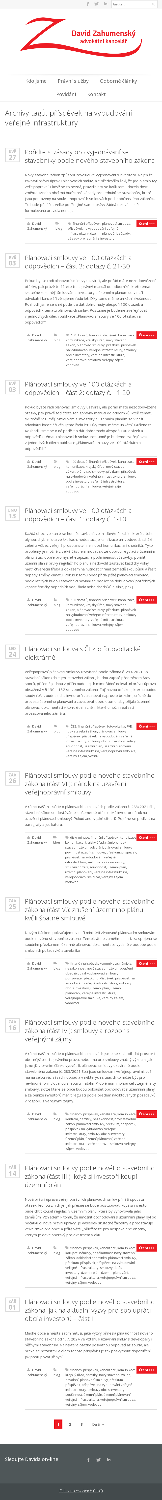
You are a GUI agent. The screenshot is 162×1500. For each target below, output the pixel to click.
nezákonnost (75, 967)
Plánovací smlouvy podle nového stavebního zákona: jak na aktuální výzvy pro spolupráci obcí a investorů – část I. (90, 1309)
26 (12, 780)
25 (12, 906)
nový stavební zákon (81, 730)
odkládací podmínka (91, 1257)
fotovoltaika (116, 725)
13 (12, 515)
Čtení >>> (147, 223)
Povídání (66, 93)
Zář (12, 774)
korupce (71, 1252)
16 (12, 1027)
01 (12, 1306)
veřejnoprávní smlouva (83, 359)
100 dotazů (79, 334)
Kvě (12, 150)
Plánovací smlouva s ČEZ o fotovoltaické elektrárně (83, 652)
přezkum (113, 344)
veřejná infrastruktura (107, 354)
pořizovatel (73, 977)
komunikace (75, 339)
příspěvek (73, 735)
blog (58, 227)
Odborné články (118, 80)
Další (98, 1423)
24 (12, 653)
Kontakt (96, 93)
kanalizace (126, 334)
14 (12, 1172)
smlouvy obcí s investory (106, 740)
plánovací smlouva (116, 223)
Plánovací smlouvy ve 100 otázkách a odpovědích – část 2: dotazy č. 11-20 (78, 387)
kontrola (71, 1118)
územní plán (93, 745)
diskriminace (79, 836)
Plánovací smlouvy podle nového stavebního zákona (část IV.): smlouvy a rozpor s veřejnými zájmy (90, 1030)
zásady (124, 232)
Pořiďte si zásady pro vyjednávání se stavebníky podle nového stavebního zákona (90, 155)
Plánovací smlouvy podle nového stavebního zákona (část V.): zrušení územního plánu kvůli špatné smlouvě (90, 909)
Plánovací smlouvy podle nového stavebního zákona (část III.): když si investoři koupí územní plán (90, 1175)
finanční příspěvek (87, 223)
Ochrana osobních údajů (81, 1490)
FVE (129, 725)
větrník (93, 755)
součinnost (74, 745)
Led (12, 647)
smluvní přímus (76, 866)
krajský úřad (95, 339)
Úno (12, 509)
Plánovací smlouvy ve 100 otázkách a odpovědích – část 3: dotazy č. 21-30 (78, 261)
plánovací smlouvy (91, 344)
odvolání (96, 846)
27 (12, 156)
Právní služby (73, 80)
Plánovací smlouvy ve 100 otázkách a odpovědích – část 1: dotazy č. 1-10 (78, 514)
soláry (131, 740)
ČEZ (73, 725)
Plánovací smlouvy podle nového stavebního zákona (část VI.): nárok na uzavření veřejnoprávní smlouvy (90, 783)
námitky (111, 841)
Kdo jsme (36, 80)
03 (12, 262)
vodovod (72, 364)
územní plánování (103, 232)
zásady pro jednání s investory (91, 237)
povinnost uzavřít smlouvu (85, 851)
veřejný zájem (113, 359)
